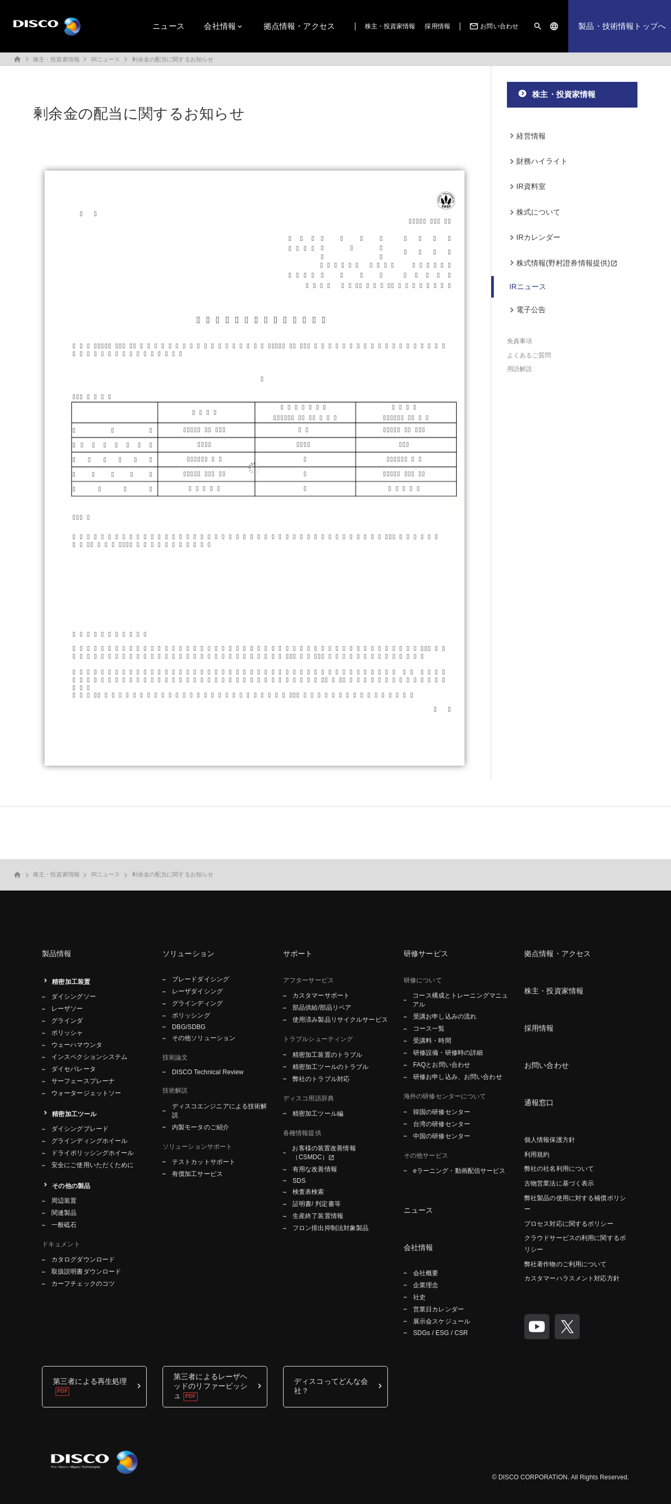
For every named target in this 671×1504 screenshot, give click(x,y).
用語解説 (519, 369)
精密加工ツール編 (318, 1113)
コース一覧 (429, 1028)
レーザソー (67, 1008)
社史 (419, 1297)
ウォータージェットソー (86, 1093)
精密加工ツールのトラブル (331, 1067)
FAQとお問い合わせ (441, 1064)
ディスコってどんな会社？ (331, 1386)
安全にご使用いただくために (92, 1165)
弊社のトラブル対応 (321, 1079)
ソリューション (188, 953)
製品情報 (57, 953)
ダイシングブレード (80, 1128)
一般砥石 (64, 1224)
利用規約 (536, 1154)
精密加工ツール (74, 1114)
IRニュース (106, 59)
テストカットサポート (203, 1162)
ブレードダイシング (200, 979)
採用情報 (437, 26)
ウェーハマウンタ (76, 1044)
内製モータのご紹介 (200, 1127)
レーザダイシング (197, 991)
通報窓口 (539, 1102)
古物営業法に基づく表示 (559, 1183)
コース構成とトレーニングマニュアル (460, 1000)
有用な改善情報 (315, 1169)
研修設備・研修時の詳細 (448, 1052)
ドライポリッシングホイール (92, 1153)
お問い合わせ (493, 26)
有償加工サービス (197, 1174)
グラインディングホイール (89, 1141)
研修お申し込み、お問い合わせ (457, 1077)
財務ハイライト (542, 161)
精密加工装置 (71, 982)
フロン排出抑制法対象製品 (331, 1228)
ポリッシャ (67, 1032)
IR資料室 (531, 186)
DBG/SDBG (188, 1027)
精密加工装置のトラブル (327, 1054)
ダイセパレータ (73, 1069)
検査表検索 (308, 1191)
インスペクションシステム (89, 1057)
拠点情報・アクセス (299, 26)
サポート (298, 953)
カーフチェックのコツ (83, 1283)
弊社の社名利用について (559, 1168)
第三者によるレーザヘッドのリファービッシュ (210, 1386)
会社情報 (220, 26)
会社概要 (425, 1273)
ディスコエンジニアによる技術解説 (219, 1111)
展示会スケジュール (441, 1321)
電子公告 (531, 309)
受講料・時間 (432, 1040)
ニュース (169, 26)
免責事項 (519, 341)
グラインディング (197, 1003)
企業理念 (425, 1285)
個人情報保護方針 (549, 1139)
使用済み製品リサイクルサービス (340, 1019)
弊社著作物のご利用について (565, 1264)
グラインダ (67, 1020)
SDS (299, 1180)
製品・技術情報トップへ (622, 26)
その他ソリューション (203, 1038)
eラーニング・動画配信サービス (459, 1170)
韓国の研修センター (441, 1112)
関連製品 (64, 1212)
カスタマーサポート (321, 995)
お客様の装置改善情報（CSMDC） (323, 1153)
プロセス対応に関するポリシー (568, 1223)
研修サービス (426, 953)
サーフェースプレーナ (83, 1081)
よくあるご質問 (529, 355)
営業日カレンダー (438, 1309)
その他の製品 (71, 1186)
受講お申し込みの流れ (445, 1016)
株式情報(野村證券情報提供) (563, 263)
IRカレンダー (538, 237)
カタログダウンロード (83, 1259)
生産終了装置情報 (318, 1216)
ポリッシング (191, 1015)
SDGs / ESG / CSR (440, 1333)
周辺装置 (64, 1200)
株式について (538, 212)
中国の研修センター (441, 1136)
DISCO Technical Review (207, 1072)
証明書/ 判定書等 (317, 1204)
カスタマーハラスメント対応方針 (572, 1278)
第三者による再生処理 (90, 1381)
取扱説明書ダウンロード (86, 1271)
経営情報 (531, 136)
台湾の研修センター (441, 1124)
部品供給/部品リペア (322, 1007)
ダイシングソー (73, 996)
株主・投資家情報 (390, 26)
